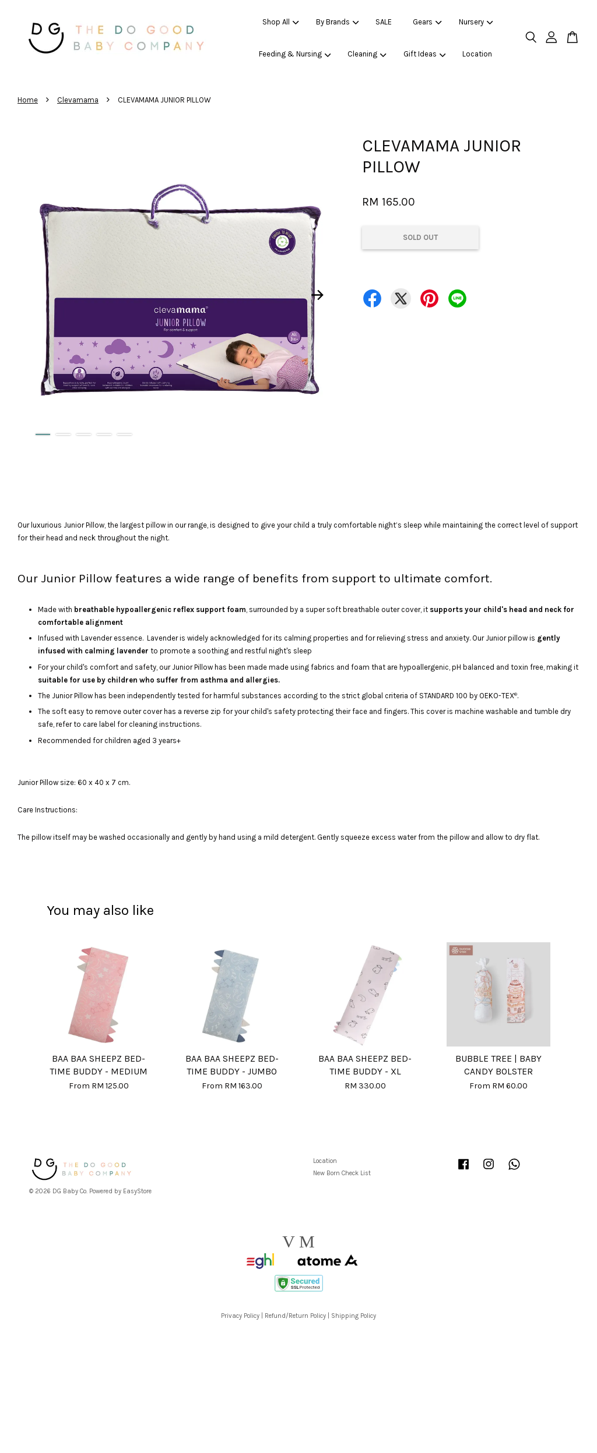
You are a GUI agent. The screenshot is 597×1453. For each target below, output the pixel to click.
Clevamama (78, 100)
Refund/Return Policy (295, 1316)
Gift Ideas (424, 54)
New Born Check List (342, 1173)
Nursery (476, 21)
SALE (383, 21)
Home (27, 100)
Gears (427, 21)
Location (477, 54)
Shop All (280, 21)
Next (317, 295)
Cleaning (367, 54)
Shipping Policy (353, 1316)
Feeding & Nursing (295, 54)
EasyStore (137, 1191)
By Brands (337, 21)
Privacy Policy (240, 1316)
